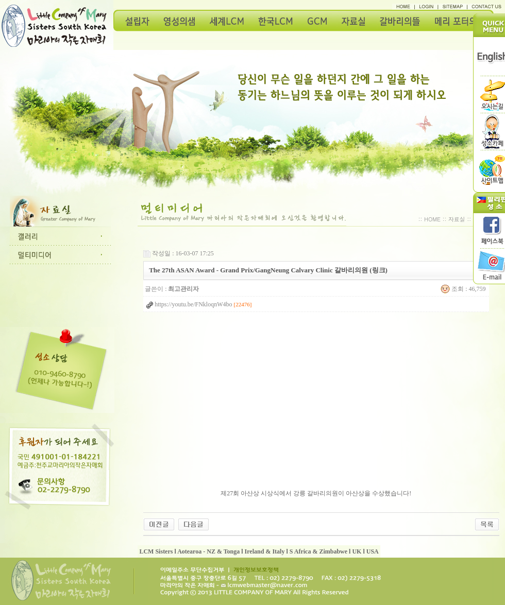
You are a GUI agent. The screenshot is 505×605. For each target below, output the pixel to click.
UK (356, 551)
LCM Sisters (156, 551)
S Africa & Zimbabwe (318, 551)
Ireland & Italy (265, 551)
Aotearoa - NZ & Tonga (208, 551)
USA (372, 551)
